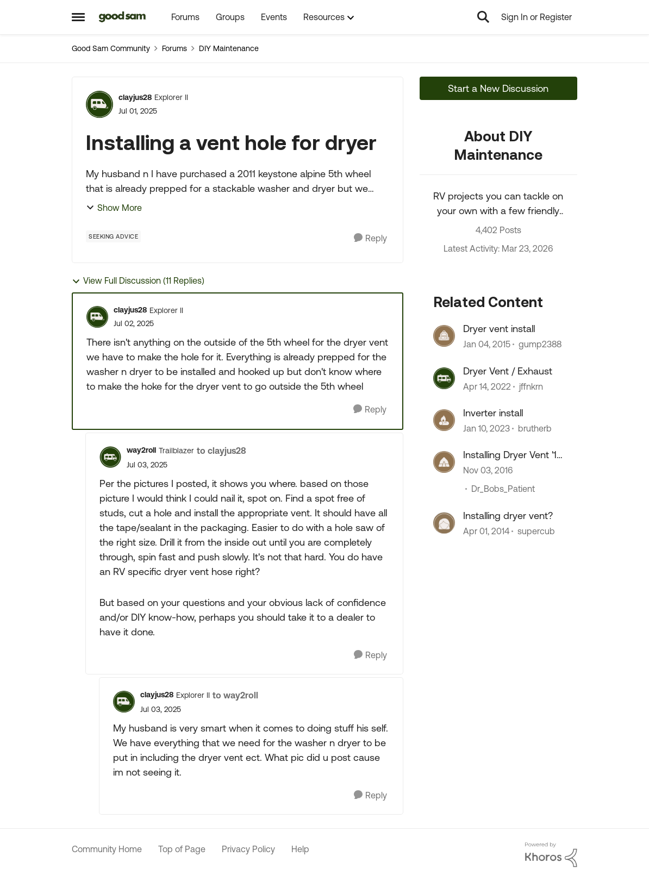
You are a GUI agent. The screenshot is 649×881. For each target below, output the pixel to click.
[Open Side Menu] (78, 17)
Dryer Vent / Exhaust (507, 371)
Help (300, 849)
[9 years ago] (488, 470)
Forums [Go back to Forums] (174, 48)
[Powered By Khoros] (551, 854)
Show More (114, 208)
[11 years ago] (486, 344)
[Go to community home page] (122, 17)
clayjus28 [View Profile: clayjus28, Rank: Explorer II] (135, 97)
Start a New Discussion (498, 88)
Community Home (107, 849)
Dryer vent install (499, 328)
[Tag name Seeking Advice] (113, 236)
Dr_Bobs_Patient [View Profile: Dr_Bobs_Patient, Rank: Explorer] (503, 489)
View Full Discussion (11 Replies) (138, 281)
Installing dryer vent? (508, 515)
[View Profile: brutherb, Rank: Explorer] (444, 420)
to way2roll (235, 695)
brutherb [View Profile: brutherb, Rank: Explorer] (535, 428)
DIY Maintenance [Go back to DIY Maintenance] (229, 48)
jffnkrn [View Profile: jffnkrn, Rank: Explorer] (531, 386)
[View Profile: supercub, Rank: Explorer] (444, 523)
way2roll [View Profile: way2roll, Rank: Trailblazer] (141, 450)
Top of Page (181, 849)
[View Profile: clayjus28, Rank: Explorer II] (99, 104)
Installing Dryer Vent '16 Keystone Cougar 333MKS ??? (513, 455)
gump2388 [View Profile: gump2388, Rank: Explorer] (540, 344)
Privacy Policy (248, 849)
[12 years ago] (486, 531)
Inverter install (493, 412)
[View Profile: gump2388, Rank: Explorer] (444, 336)
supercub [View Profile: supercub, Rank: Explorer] (536, 531)
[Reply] (370, 238)
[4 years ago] (487, 386)
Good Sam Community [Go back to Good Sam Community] (111, 48)
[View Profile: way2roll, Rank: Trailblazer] (110, 457)
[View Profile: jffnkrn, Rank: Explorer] (444, 378)
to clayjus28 (221, 450)
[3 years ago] (486, 428)
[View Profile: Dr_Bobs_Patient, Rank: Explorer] (444, 462)
